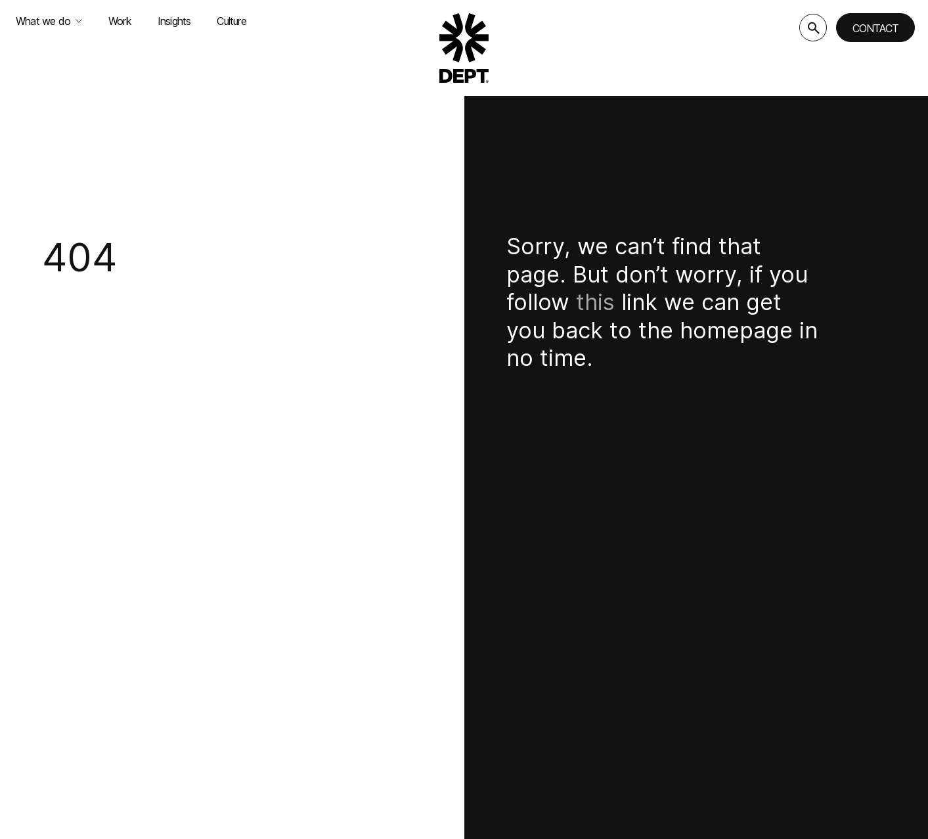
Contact (875, 28)
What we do (49, 21)
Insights (174, 21)
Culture (231, 21)
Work (119, 21)
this (595, 301)
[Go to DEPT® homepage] (464, 48)
